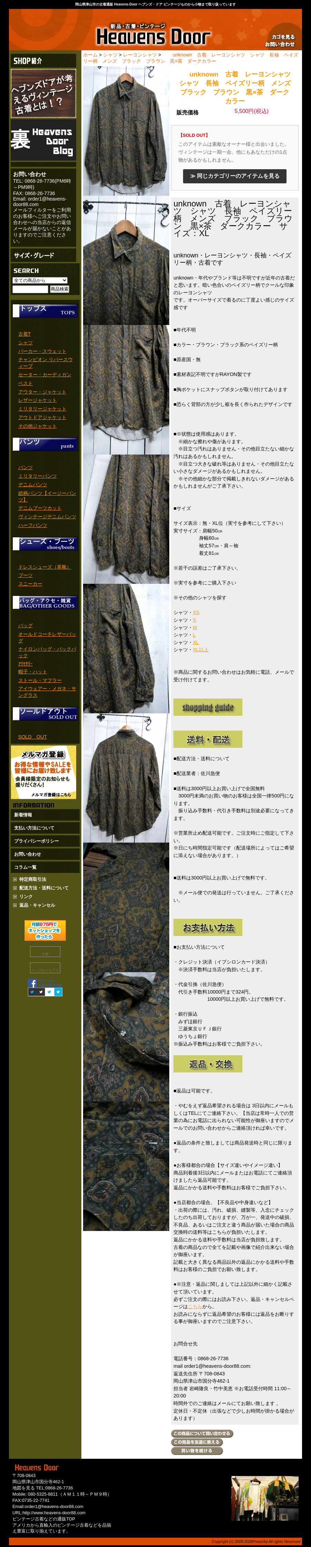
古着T (24, 334)
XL (196, 642)
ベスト (25, 383)
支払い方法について (34, 828)
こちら (195, 1306)
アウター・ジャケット (42, 392)
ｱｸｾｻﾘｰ (25, 663)
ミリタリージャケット (42, 408)
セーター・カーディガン (44, 374)
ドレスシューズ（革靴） (44, 567)
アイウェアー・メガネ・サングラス (47, 692)
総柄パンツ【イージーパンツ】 (47, 496)
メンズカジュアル (45, 970)
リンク (26, 896)
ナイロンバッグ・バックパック (47, 652)
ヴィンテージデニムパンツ (47, 516)
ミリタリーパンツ (37, 476)
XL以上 (201, 649)
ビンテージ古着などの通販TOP (43, 1518)
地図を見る (23, 1487)
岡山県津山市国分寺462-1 (38, 1481)
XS (196, 612)
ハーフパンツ (32, 525)
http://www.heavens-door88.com (54, 1512)
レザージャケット (37, 400)
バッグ (25, 625)
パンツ (25, 467)
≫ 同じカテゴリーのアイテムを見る (235, 176)
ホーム (90, 55)
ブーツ (25, 575)
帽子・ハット (32, 671)
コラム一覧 (25, 867)
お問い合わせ (27, 854)
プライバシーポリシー (36, 841)
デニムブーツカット (40, 508)
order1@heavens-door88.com (54, 1506)
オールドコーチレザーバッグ (47, 637)
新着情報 (23, 814)
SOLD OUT (32, 737)
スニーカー (30, 584)
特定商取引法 (32, 879)
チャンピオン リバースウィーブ (45, 363)
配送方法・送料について (44, 888)
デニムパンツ (32, 484)
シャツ (25, 342)
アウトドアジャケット (42, 417)
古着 (45, 954)
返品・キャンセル (37, 905)
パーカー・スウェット (42, 351)
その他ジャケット (37, 426)
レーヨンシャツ (140, 55)
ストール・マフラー (40, 680)
